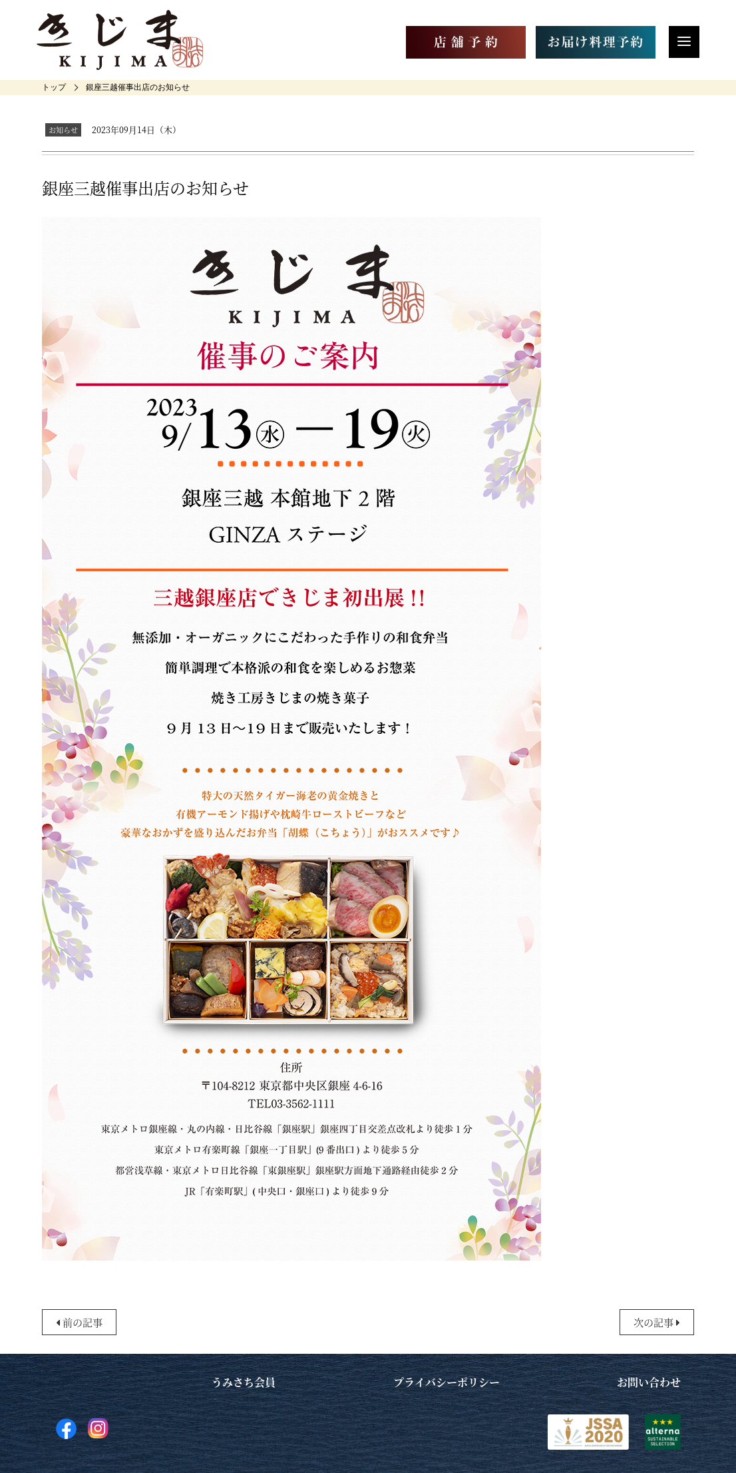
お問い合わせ (649, 1382)
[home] (54, 87)
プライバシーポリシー (446, 1382)
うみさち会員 (244, 1382)
